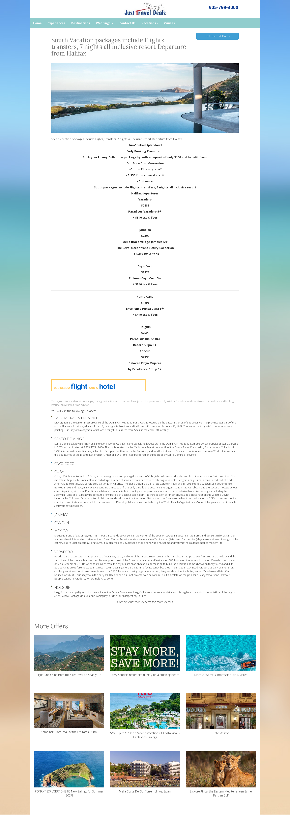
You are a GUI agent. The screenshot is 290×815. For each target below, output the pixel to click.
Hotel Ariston (221, 714)
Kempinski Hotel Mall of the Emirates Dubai (69, 713)
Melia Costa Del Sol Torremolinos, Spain (145, 772)
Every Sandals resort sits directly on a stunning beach (145, 656)
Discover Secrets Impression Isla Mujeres (221, 656)
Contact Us (127, 23)
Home (37, 23)
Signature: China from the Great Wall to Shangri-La (69, 656)
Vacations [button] (150, 23)
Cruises (169, 23)
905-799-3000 (223, 7)
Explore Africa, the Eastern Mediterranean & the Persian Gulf (221, 774)
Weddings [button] (104, 23)
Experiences (56, 23)
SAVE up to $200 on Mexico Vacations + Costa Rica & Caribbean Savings (145, 716)
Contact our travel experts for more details (145, 602)
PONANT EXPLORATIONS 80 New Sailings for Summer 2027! (69, 774)
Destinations (80, 23)
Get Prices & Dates (217, 36)
